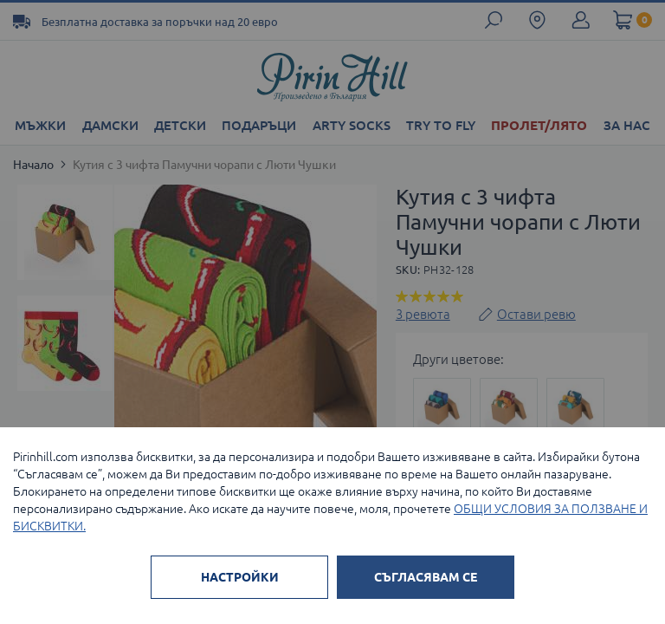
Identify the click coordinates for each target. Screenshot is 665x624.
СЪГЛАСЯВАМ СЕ (425, 577)
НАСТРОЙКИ (240, 577)
